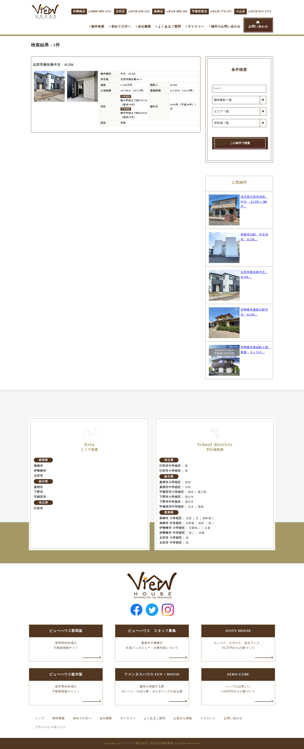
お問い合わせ (258, 26)
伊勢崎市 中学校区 (172, 532)
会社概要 (144, 26)
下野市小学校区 (170, 496)
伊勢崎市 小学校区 (172, 527)
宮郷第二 (194, 528)
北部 (189, 518)
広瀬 (207, 528)
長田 (188, 482)
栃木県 (43, 481)
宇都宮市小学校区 (171, 491)
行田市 (38, 508)
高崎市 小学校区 (170, 518)
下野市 (38, 491)
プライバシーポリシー (50, 727)
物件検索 (97, 26)
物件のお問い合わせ (226, 26)
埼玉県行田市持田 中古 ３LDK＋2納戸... (254, 201)
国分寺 (189, 496)
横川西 (202, 492)
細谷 (191, 492)
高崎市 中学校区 (170, 523)
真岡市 (38, 487)
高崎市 (38, 465)
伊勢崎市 (40, 470)
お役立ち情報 (183, 718)
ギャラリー (196, 26)
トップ (39, 718)
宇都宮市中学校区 (171, 506)
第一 (211, 523)
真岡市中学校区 (170, 487)
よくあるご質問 (169, 26)
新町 (201, 523)
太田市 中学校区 (170, 542)
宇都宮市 (40, 496)
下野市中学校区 (170, 501)
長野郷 (190, 523)
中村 (188, 487)
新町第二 (208, 518)
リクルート (208, 718)
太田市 (38, 475)
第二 (192, 532)
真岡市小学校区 (170, 482)
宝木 (191, 506)
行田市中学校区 (170, 465)
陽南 (201, 506)
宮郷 (202, 532)
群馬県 (43, 460)
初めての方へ (121, 26)
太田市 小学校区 (170, 537)
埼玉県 (43, 502)
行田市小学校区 (170, 470)
